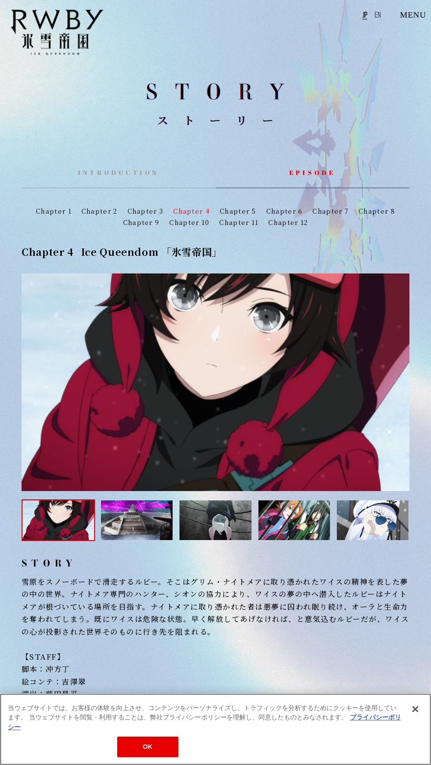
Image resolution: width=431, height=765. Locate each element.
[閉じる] (415, 709)
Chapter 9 (141, 222)
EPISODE (312, 172)
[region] (215, 729)
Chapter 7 (330, 211)
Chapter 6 (284, 211)
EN (378, 14)
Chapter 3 (145, 211)
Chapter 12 (288, 222)
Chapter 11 (238, 222)
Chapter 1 (54, 211)
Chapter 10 (189, 222)
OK (147, 746)
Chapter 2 (99, 211)
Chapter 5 (238, 211)
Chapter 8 (376, 211)
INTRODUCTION (118, 172)
